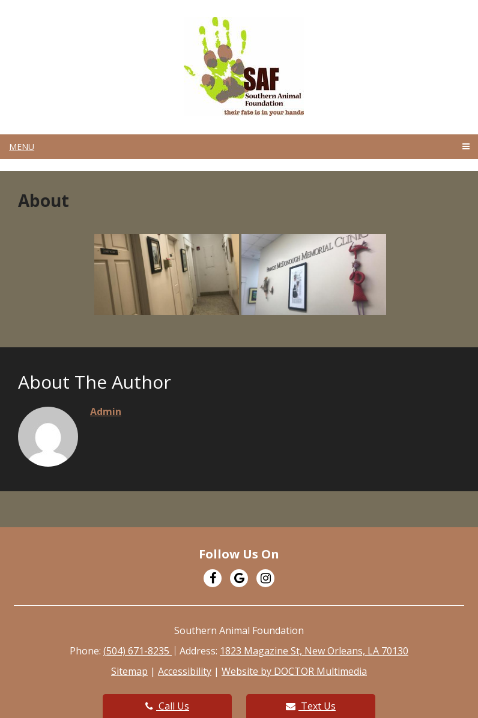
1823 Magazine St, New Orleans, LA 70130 (314, 650)
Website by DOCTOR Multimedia (294, 671)
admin (105, 411)
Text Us (311, 706)
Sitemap (129, 671)
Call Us (167, 706)
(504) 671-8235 (137, 650)
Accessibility (184, 671)
